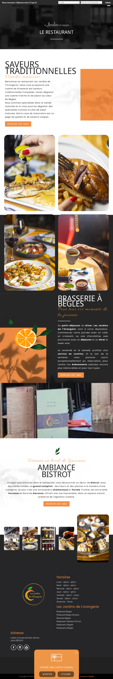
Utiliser (65, 674)
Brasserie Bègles (64, 618)
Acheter (47, 674)
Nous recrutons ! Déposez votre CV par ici (19, 2)
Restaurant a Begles (65, 625)
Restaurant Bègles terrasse (68, 615)
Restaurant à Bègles (65, 628)
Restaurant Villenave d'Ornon (69, 621)
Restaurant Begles (64, 612)
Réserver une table (18, 124)
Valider (108, 2)
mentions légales (87, 676)
